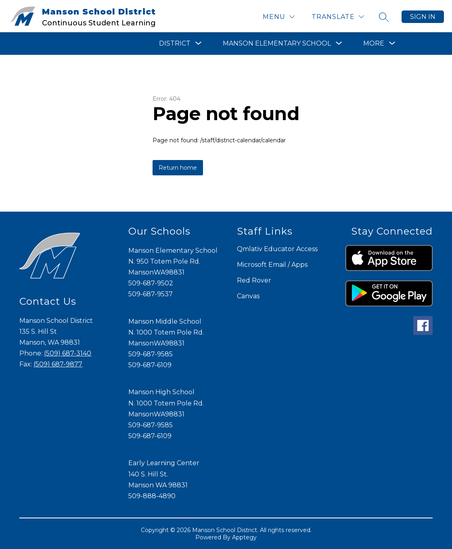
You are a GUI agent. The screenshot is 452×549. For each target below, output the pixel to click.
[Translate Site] (338, 17)
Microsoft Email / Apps (272, 264)
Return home (178, 167)
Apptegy (244, 537)
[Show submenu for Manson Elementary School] (277, 43)
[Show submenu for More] (373, 43)
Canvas (248, 296)
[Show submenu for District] (174, 43)
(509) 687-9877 (57, 364)
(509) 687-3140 (67, 353)
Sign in (422, 17)
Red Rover (254, 280)
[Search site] (384, 17)
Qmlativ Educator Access (277, 249)
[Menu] (279, 17)
